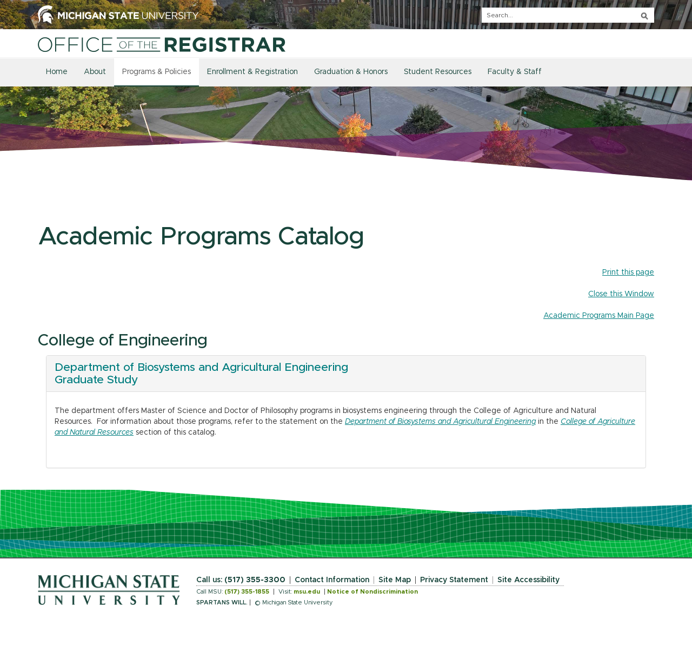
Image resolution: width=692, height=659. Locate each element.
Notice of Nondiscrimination (372, 592)
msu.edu (307, 592)
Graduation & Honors (351, 72)
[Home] (161, 44)
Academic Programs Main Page (598, 315)
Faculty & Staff (515, 72)
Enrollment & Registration (252, 72)
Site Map (394, 580)
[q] (568, 15)
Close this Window (621, 294)
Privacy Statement (454, 580)
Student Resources (437, 72)
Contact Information (332, 580)
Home (57, 72)
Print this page (628, 272)
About (95, 72)
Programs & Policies (156, 72)
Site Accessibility (528, 580)
